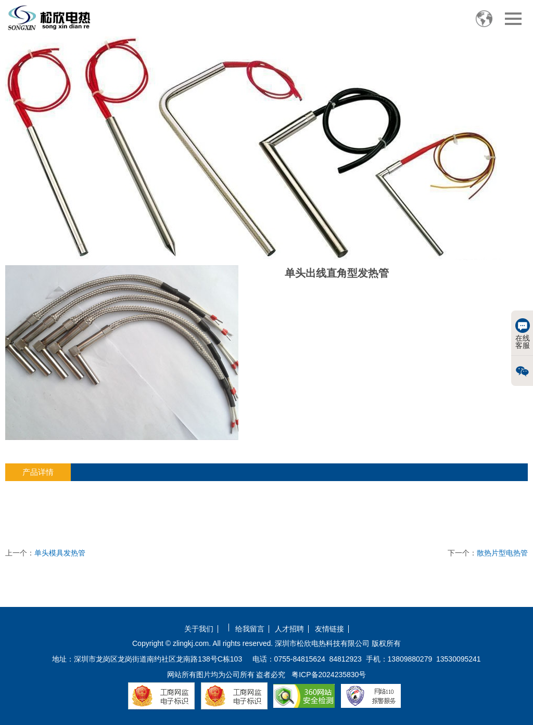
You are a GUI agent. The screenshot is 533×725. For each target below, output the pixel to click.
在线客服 (522, 333)
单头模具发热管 (59, 553)
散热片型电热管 (502, 553)
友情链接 (329, 629)
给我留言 (249, 629)
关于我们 (198, 629)
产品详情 (38, 472)
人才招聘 (289, 629)
